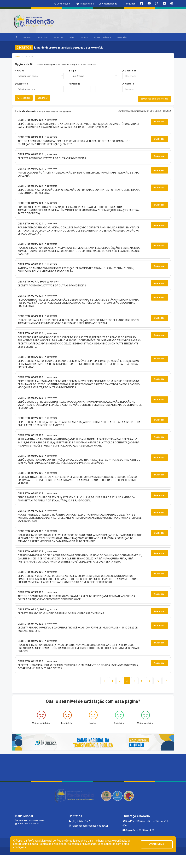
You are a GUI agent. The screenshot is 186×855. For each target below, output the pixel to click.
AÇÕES (72, 37)
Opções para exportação (154, 98)
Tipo (72, 70)
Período (74, 83)
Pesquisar (24, 98)
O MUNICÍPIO (28, 37)
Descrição (129, 70)
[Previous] (104, 679)
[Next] (157, 679)
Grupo (19, 70)
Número (128, 83)
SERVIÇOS (85, 37)
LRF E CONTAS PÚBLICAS (103, 37)
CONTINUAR (156, 844)
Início (17, 56)
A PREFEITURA (43, 37)
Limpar (42, 98)
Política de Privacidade (52, 844)
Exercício (21, 83)
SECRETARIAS (59, 37)
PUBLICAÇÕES (122, 37)
